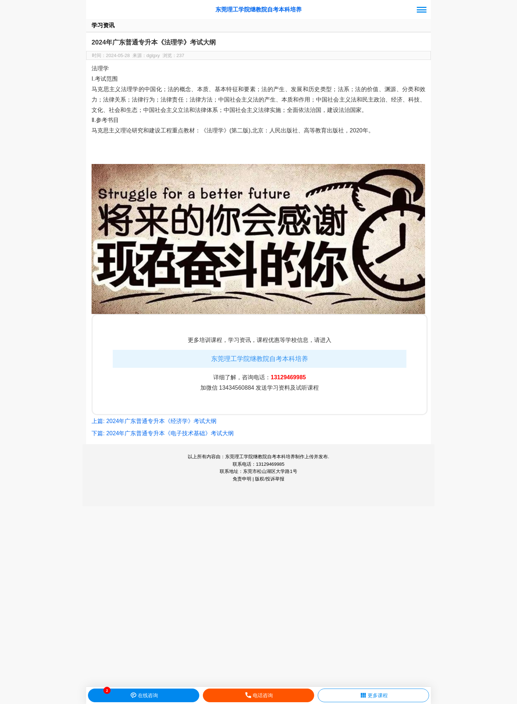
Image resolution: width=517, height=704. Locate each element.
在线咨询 (144, 695)
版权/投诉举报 (269, 479)
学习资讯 (103, 25)
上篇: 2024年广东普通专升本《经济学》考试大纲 (154, 421)
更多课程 (373, 695)
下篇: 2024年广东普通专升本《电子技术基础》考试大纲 (163, 433)
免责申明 (242, 479)
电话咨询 (258, 695)
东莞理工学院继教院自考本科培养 (258, 9)
